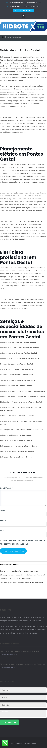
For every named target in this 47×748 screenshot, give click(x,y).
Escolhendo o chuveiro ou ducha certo (16, 579)
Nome (3, 510)
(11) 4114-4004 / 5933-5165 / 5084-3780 (24, 7)
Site (2, 530)
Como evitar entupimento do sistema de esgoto (19, 571)
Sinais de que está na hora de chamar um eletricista (21, 582)
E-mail (4, 520)
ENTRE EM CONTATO (23, 11)
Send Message (9, 722)
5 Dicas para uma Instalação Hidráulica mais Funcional (22, 575)
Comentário (6, 488)
